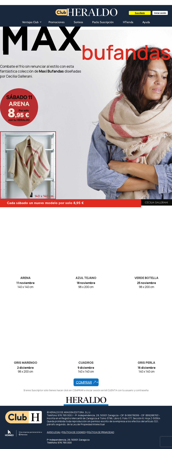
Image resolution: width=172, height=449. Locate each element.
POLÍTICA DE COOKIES (73, 432)
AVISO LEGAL (53, 432)
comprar (84, 382)
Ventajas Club (30, 22)
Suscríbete (140, 13)
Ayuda (146, 22)
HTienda (128, 22)
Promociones (56, 22)
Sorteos (78, 22)
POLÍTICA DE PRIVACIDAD (100, 432)
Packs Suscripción (103, 22)
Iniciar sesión (160, 13)
